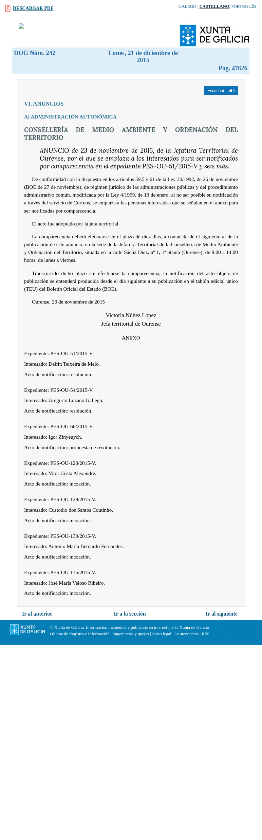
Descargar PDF (33, 8)
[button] (221, 90)
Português (244, 6)
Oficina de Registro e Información (80, 634)
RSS (205, 634)
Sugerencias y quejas (131, 634)
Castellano (214, 6)
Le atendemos (186, 634)
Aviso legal (161, 634)
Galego (187, 6)
